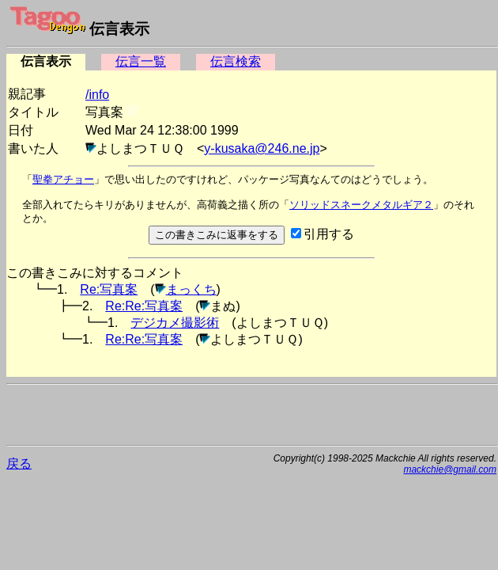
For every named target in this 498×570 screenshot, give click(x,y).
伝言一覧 (140, 61)
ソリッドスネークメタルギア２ (361, 205)
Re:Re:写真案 (144, 306)
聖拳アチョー (63, 179)
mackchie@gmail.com (449, 469)
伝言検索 (235, 61)
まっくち (191, 289)
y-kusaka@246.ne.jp (261, 148)
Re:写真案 (109, 289)
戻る (19, 463)
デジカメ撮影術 (174, 322)
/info (97, 94)
